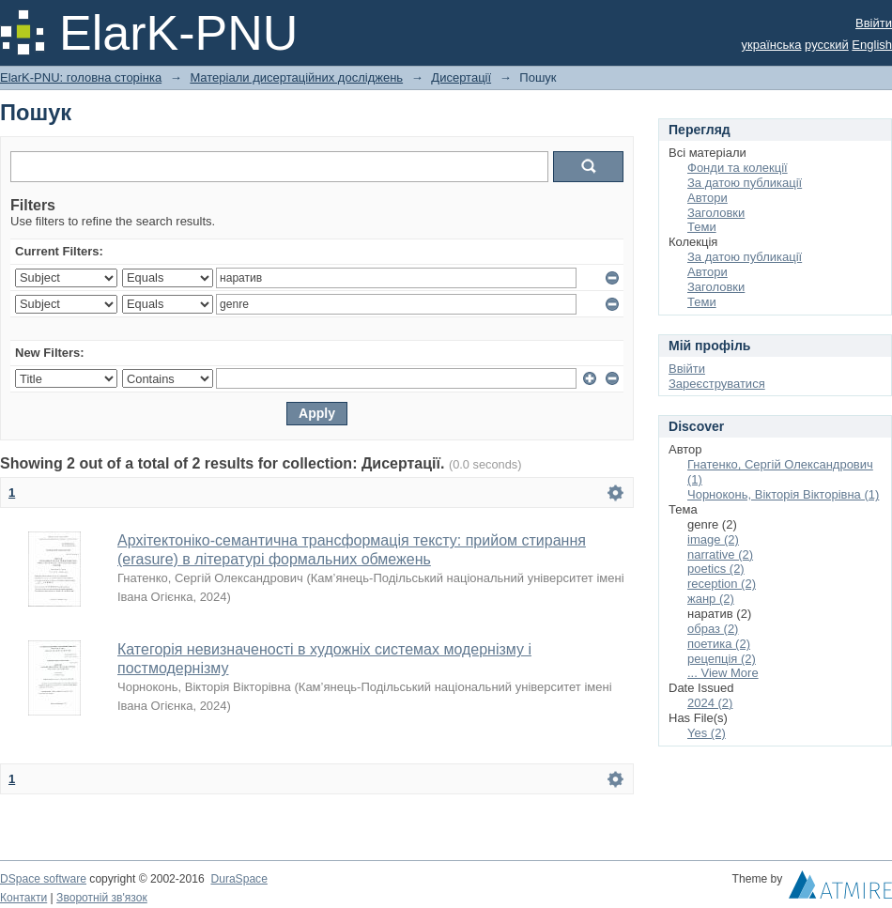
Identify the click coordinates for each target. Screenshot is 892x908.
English (872, 45)
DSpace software (43, 878)
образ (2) (712, 629)
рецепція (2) (721, 659)
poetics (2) (716, 569)
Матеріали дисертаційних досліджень (296, 77)
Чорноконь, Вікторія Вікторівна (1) (783, 494)
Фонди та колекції (737, 168)
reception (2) (721, 584)
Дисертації (461, 77)
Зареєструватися (717, 384)
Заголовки (716, 213)
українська (772, 45)
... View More (723, 673)
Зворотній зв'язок (101, 897)
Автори (707, 198)
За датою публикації (744, 183)
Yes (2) (706, 733)
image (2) (713, 539)
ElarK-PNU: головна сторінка (80, 77)
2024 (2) (709, 703)
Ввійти (873, 23)
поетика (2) (718, 644)
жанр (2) (710, 599)
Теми (701, 227)
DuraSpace (238, 878)
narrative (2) (720, 554)
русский (827, 45)
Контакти (23, 897)
